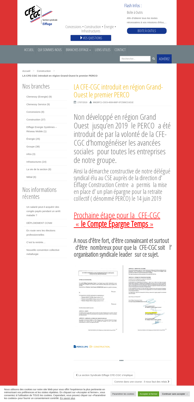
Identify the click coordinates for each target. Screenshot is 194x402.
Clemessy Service (36, 104)
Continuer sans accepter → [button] (175, 394)
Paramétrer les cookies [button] (123, 394)
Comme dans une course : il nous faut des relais (142, 381)
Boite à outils (147, 30)
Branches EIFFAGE (78, 49)
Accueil (29, 49)
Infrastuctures (33, 161)
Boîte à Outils (135, 12)
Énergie (30, 138)
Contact (120, 49)
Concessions (33, 111)
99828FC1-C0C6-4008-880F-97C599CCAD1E (113, 102)
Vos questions (91, 38)
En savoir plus (67, 398)
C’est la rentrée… (36, 242)
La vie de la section (36, 169)
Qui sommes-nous (50, 49)
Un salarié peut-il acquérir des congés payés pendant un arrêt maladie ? (43, 211)
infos (29, 154)
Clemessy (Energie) (37, 96)
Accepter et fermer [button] (148, 394)
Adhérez (164, 58)
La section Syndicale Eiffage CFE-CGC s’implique (104, 375)
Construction (44, 71)
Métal (29, 177)
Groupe (30, 146)
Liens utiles (102, 49)
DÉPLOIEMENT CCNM (39, 223)
